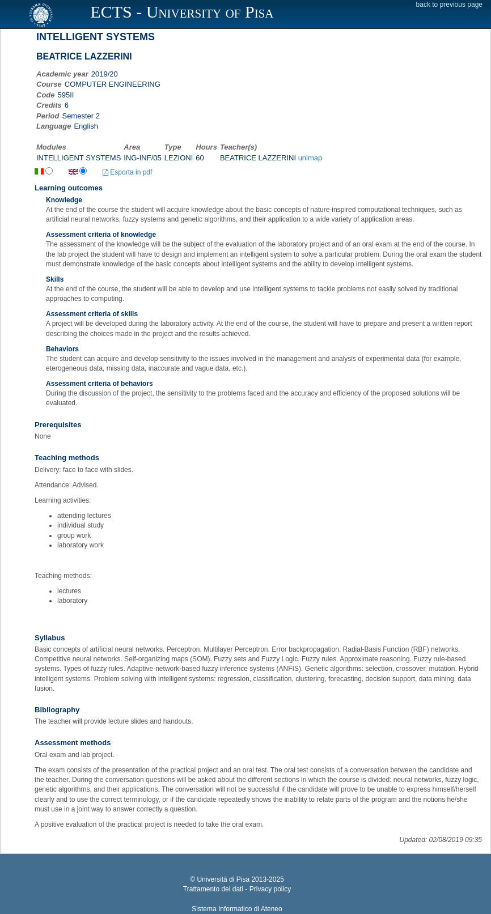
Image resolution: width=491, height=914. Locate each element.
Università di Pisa (223, 879)
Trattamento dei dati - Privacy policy (237, 889)
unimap (310, 158)
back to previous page (449, 4)
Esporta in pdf (127, 172)
